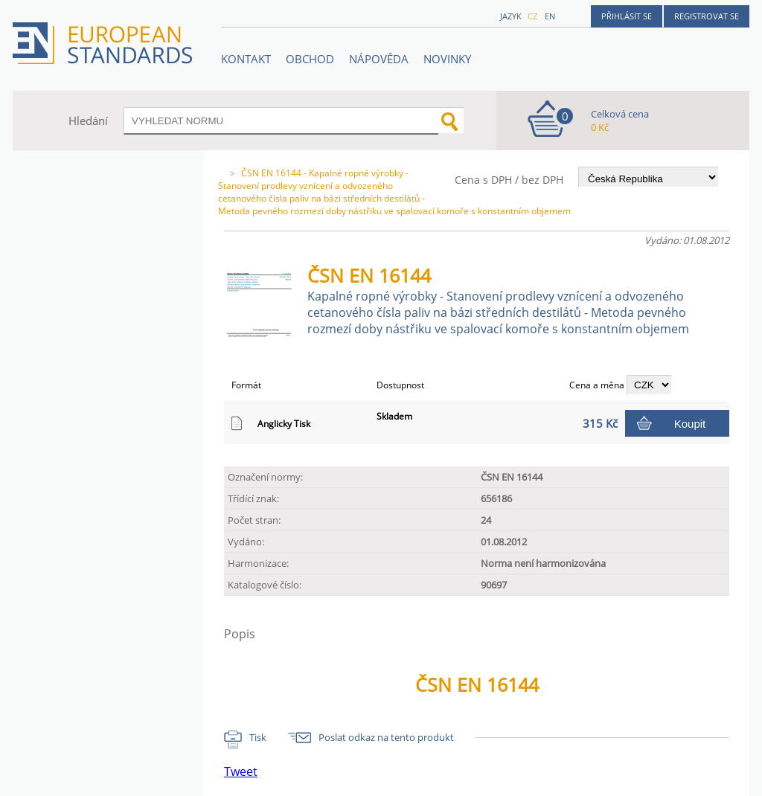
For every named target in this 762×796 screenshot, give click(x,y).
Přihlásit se (626, 16)
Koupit (690, 423)
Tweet (240, 771)
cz (532, 16)
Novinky (447, 58)
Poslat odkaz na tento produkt (386, 737)
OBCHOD (310, 58)
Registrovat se (706, 16)
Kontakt (246, 58)
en (550, 16)
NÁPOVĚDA (379, 58)
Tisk (257, 737)
